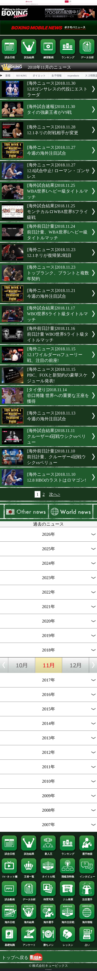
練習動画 (48, 56)
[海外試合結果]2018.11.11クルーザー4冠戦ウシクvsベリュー (56, 436)
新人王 (48, 852)
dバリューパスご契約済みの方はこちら (32, 4)
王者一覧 (29, 875)
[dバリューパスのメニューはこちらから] (70, 1)
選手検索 (87, 852)
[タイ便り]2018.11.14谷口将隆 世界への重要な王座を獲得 (58, 395)
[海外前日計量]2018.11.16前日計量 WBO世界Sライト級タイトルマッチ (58, 334)
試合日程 (10, 56)
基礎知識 (10, 943)
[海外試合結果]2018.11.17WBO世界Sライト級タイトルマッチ (57, 314)
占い (87, 943)
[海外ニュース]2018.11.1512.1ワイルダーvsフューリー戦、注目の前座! (55, 354)
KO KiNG (21, 75)
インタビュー (87, 875)
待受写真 (48, 898)
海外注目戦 (68, 921)
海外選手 (48, 921)
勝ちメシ (48, 943)
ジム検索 (68, 898)
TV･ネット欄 (10, 875)
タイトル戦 (48, 875)
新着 (7, 75)
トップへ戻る (22, 957)
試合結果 (29, 56)
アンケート (29, 943)
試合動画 (10, 898)
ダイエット (39, 75)
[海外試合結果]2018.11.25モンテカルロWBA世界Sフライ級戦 (57, 211)
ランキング (68, 56)
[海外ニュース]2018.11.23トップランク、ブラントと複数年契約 (58, 273)
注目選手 (87, 898)
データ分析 (87, 56)
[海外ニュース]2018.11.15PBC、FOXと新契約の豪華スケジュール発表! (57, 375)
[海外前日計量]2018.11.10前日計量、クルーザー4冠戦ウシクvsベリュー (56, 457)
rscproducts (73, 75)
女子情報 (56, 75)
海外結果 (29, 921)
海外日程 (10, 921)
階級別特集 (68, 875)
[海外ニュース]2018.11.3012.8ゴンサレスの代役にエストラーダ (57, 89)
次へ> (54, 494)
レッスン (68, 943)
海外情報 (87, 921)
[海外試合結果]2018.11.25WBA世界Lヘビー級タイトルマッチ (57, 191)
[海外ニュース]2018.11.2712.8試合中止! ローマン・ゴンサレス (58, 171)
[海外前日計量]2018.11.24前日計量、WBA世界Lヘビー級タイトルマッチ (57, 232)
